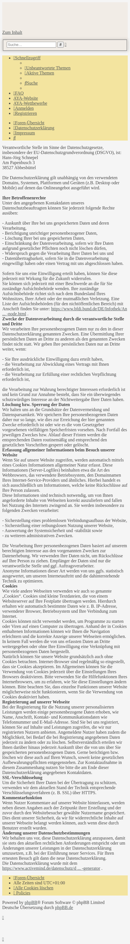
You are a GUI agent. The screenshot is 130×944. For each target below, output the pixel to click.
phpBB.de (64, 907)
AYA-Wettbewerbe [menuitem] (30, 103)
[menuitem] (47, 68)
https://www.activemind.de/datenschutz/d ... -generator (51, 868)
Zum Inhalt (12, 32)
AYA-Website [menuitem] (25, 98)
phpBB (31, 902)
